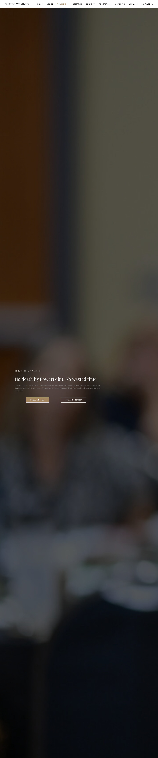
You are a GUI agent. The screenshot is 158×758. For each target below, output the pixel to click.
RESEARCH (77, 4)
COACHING (120, 4)
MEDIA (132, 4)
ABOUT (50, 4)
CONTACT (145, 4)
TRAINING (61, 4)
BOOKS (89, 4)
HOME (40, 4)
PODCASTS (103, 4)
